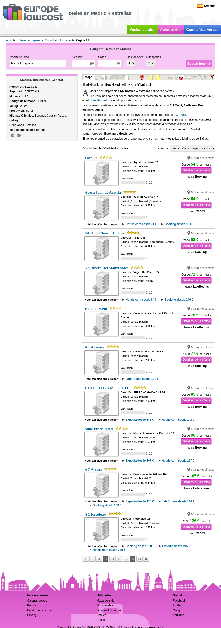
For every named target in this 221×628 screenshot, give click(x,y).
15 (146, 558)
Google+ (178, 610)
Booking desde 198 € (139, 546)
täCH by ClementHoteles (105, 233)
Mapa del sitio (105, 600)
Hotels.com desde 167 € (178, 460)
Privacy (31, 615)
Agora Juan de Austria (103, 192)
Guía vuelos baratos (109, 610)
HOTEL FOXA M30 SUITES (108, 388)
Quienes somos (37, 600)
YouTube (178, 615)
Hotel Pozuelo (98, 100)
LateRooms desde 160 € (178, 501)
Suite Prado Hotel (99, 429)
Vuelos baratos (142, 29)
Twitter (177, 605)
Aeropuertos (170, 29)
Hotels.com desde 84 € (140, 299)
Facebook (179, 600)
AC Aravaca (94, 347)
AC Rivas (179, 115)
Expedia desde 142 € (139, 419)
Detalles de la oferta (196, 170)
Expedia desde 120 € (139, 501)
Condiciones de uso (39, 610)
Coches (101, 620)
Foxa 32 (91, 158)
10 (112, 558)
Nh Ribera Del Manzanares (106, 268)
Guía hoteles (104, 605)
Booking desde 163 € (107, 505)
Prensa (31, 605)
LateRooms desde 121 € (141, 379)
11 (119, 558)
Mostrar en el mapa (202, 158)
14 (139, 558)
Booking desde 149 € (179, 299)
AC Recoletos (95, 514)
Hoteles (101, 615)
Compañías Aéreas (202, 29)
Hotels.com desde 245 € (109, 550)
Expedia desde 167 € (139, 460)
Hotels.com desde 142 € (178, 419)
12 (126, 558)
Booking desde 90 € (178, 224)
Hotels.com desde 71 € (140, 224)
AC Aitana (93, 470)
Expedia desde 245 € (176, 546)
